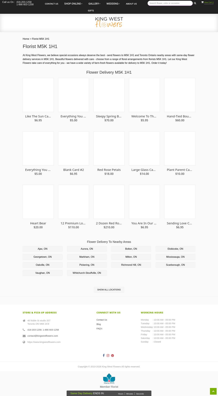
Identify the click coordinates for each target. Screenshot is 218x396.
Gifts (91, 10)
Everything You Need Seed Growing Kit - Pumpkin (38, 170)
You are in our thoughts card (144, 223)
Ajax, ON (42, 249)
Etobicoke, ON (175, 249)
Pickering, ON (86, 265)
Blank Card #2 (73, 170)
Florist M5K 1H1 (40, 39)
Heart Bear (38, 223)
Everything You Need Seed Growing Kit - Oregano (74, 116)
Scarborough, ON (175, 265)
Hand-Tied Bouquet (180, 116)
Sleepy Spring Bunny (109, 116)
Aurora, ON (87, 249)
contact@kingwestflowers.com (42, 335)
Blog (99, 324)
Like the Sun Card (38, 116)
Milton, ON (131, 257)
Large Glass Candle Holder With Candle (144, 170)
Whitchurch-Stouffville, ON (87, 273)
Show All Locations (109, 289)
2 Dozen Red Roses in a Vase (109, 223)
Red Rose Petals (109, 170)
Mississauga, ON (175, 257)
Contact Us (51, 3)
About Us (131, 3)
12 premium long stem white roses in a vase (74, 223)
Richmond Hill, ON (131, 265)
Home (26, 39)
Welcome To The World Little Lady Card (144, 116)
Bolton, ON (131, 249)
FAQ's (99, 328)
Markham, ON (86, 257)
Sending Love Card (180, 223)
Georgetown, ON (42, 257)
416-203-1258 (34, 329)
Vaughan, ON (42, 273)
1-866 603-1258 (51, 329)
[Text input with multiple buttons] (170, 3)
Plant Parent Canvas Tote (180, 170)
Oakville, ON (42, 265)
